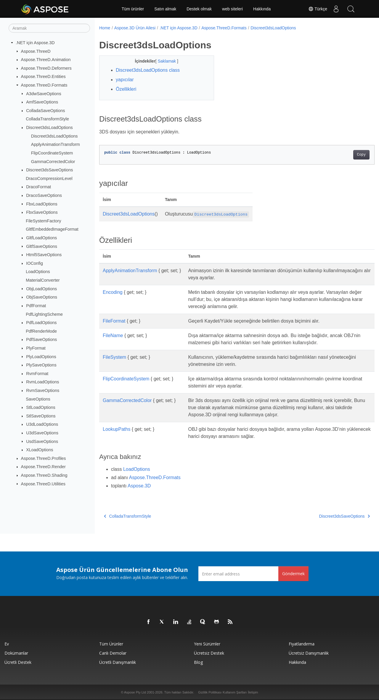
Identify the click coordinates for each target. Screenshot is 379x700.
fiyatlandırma (301, 644)
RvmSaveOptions (42, 390)
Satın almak (165, 9)
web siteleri (232, 9)
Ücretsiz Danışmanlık (309, 653)
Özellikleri (126, 89)
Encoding (113, 292)
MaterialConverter (43, 280)
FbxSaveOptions (41, 212)
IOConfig (34, 263)
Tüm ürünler (133, 9)
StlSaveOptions (40, 416)
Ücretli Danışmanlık (117, 662)
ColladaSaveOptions (45, 110)
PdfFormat (36, 305)
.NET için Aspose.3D (35, 42)
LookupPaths (116, 429)
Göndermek (293, 573)
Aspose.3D (139, 485)
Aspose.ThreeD (36, 51)
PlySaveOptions (41, 365)
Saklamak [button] (163, 61)
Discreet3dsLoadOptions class (148, 70)
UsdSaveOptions (42, 441)
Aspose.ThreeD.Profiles (43, 458)
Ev (6, 644)
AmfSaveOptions (42, 102)
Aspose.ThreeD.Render (43, 466)
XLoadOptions (39, 449)
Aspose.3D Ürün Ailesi (134, 27)
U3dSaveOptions (42, 432)
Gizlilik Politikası (209, 692)
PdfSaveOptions (41, 339)
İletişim (253, 692)
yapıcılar (125, 79)
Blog (198, 662)
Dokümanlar (16, 653)
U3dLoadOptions (42, 424)
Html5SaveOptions (44, 254)
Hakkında (262, 9)
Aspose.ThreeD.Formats (44, 85)
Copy (342, 155)
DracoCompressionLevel (49, 178)
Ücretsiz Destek (209, 653)
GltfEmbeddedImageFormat (52, 229)
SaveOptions (38, 398)
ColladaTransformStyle (47, 119)
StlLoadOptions (40, 407)
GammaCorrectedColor (53, 161)
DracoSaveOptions (44, 195)
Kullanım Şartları (235, 692)
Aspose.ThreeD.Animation (46, 59)
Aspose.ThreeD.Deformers (46, 68)
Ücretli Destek (17, 662)
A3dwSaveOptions (43, 93)
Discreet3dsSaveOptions (49, 170)
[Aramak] (49, 28)
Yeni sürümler (207, 644)
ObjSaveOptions (41, 297)
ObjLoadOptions (41, 288)
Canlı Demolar (112, 653)
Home (104, 27)
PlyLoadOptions (41, 356)
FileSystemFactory (43, 221)
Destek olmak (199, 9)
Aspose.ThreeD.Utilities (43, 483)
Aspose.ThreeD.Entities (43, 76)
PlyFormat (36, 348)
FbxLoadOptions (41, 203)
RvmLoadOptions (42, 382)
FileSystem (114, 357)
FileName (113, 335)
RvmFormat (37, 373)
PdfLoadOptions (41, 322)
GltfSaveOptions (41, 246)
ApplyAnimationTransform (55, 144)
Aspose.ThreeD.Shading (44, 475)
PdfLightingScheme (44, 314)
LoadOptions (38, 271)
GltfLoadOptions (41, 237)
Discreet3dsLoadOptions (49, 127)
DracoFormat (38, 186)
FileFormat (114, 320)
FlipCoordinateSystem (52, 153)
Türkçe (317, 9)
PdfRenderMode (41, 331)
